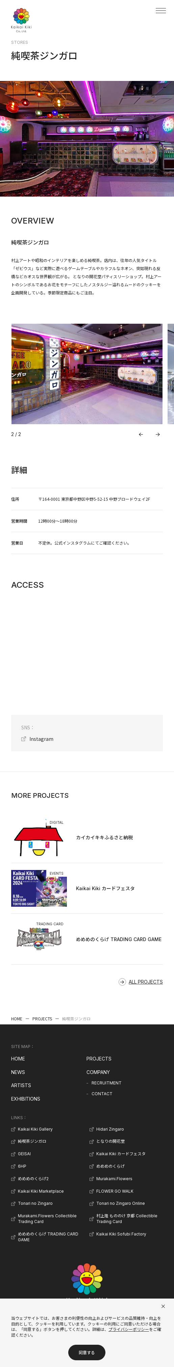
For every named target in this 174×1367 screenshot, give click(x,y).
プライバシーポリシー (128, 1329)
